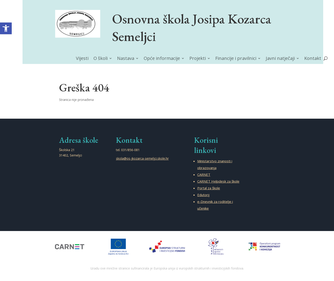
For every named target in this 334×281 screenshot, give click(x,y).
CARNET (203, 174)
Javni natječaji (280, 59)
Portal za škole (208, 188)
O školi (100, 59)
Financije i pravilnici (235, 59)
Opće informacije (162, 59)
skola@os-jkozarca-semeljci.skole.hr (142, 158)
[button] (6, 28)
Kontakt (312, 59)
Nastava (125, 59)
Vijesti (82, 59)
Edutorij (203, 195)
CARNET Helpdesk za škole (218, 181)
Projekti (197, 59)
